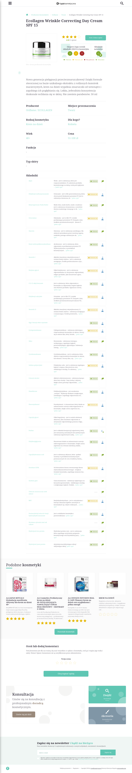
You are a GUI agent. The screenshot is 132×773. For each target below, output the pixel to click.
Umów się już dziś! (24, 714)
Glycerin (31, 231)
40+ (28, 138)
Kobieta (72, 124)
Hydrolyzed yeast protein (37, 544)
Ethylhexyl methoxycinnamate (39, 194)
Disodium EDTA (34, 467)
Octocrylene (33, 218)
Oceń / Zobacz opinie (96, 38)
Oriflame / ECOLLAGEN (39, 110)
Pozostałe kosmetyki (66, 631)
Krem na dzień (34, 124)
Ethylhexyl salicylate (35, 296)
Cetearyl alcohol (34, 378)
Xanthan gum (33, 481)
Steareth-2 (32, 257)
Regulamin (76, 768)
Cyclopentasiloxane (35, 330)
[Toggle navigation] (9, 3)
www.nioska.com (121, 768)
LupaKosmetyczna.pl (96, 768)
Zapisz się (108, 752)
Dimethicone (33, 391)
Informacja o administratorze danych (88, 759)
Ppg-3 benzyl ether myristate (38, 322)
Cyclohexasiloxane (35, 354)
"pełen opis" (59, 187)
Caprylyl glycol (33, 417)
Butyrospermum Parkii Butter (38, 205)
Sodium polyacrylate (35, 365)
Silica (30, 341)
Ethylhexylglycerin (35, 441)
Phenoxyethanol (34, 404)
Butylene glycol (34, 270)
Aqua (30, 181)
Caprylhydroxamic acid (36, 454)
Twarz (71, 110)
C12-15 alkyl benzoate (36, 283)
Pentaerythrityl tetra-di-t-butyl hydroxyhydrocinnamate (39, 514)
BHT (30, 500)
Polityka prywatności (65, 768)
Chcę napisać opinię (66, 674)
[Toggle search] (123, 3)
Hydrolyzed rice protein (36, 531)
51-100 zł (73, 138)
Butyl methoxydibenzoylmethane (40, 244)
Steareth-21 (32, 309)
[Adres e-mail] (68, 752)
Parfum (31, 430)
